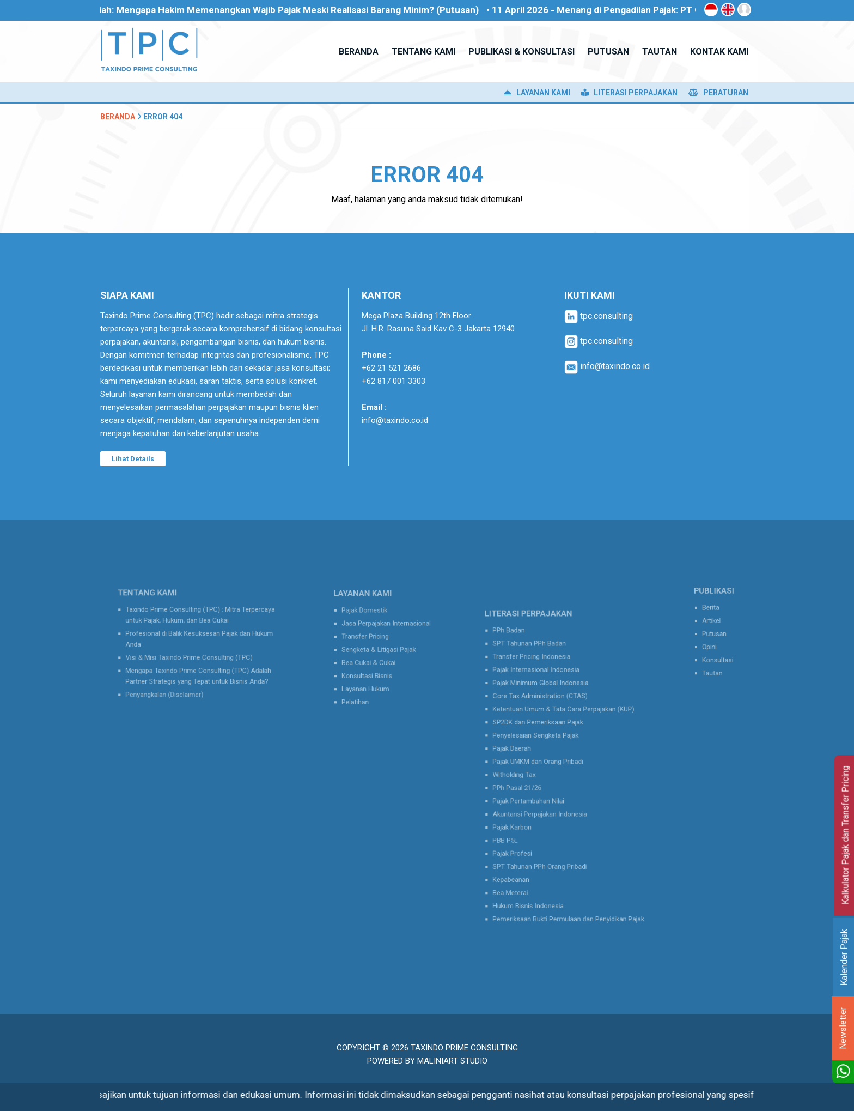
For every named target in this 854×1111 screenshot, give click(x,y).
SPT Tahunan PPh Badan (538, 666)
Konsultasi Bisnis (371, 670)
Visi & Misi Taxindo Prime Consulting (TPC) (191, 654)
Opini (712, 644)
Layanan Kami (537, 92)
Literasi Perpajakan (629, 92)
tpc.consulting (598, 316)
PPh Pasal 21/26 (528, 784)
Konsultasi (718, 654)
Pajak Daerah (523, 751)
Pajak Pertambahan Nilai (537, 794)
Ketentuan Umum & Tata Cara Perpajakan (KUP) (565, 720)
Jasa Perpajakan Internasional (386, 628)
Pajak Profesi (524, 837)
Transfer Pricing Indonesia (539, 677)
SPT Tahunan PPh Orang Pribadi (546, 847)
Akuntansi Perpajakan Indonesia (546, 805)
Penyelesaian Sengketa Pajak (543, 741)
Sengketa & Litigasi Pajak (380, 649)
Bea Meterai (522, 869)
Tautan (714, 665)
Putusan (715, 633)
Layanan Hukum (369, 681)
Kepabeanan (523, 858)
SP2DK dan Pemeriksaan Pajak (545, 730)
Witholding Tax (525, 773)
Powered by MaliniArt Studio (427, 1061)
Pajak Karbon (524, 816)
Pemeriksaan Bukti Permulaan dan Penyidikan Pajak (569, 890)
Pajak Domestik (368, 617)
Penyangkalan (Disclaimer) (171, 685)
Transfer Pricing (369, 638)
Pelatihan (361, 692)
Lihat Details (133, 459)
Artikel (713, 622)
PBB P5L (518, 826)
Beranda (117, 116)
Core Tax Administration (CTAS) (546, 709)
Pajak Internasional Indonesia (543, 688)
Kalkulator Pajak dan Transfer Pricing (845, 835)
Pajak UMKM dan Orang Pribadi (545, 762)
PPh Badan (521, 656)
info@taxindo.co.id (395, 420)
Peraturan (718, 92)
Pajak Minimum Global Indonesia (547, 698)
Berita (713, 612)
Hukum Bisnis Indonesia (537, 880)
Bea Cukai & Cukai (372, 660)
